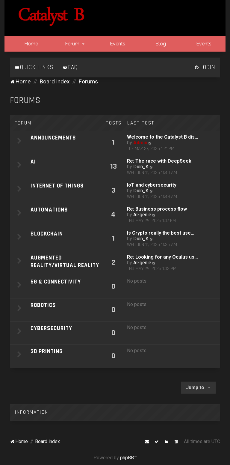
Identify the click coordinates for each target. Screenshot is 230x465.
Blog (160, 43)
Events (117, 43)
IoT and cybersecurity (151, 185)
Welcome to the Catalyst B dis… (162, 137)
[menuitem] (70, 67)
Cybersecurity (51, 328)
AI (33, 162)
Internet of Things (57, 186)
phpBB (127, 457)
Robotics (43, 305)
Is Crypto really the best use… (160, 233)
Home (30, 43)
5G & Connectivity (56, 282)
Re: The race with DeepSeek (159, 161)
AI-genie (142, 215)
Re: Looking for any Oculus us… (162, 257)
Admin (140, 143)
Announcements (53, 138)
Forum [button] (74, 43)
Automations (49, 210)
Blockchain (47, 234)
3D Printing (47, 351)
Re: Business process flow (157, 209)
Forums (25, 100)
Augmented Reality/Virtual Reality (65, 261)
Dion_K (141, 167)
